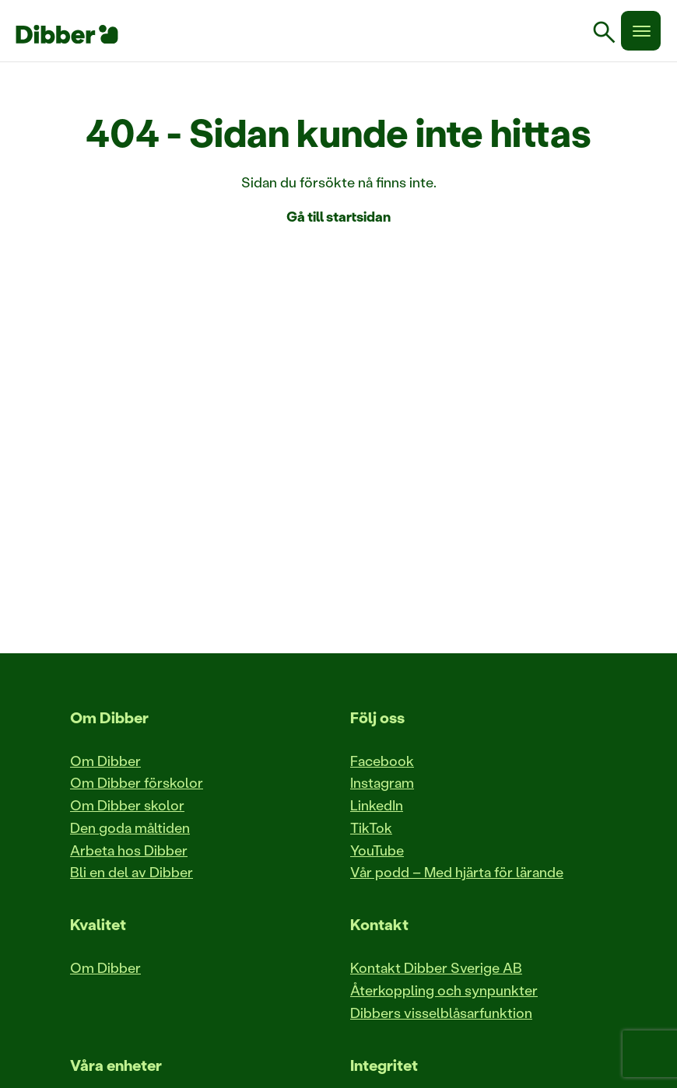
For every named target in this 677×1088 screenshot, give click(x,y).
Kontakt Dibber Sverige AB (436, 967)
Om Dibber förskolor (136, 782)
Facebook (382, 760)
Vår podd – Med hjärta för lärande (456, 871)
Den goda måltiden (130, 827)
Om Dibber (105, 760)
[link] (610, 34)
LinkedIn (376, 805)
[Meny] (641, 31)
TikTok (371, 827)
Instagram (382, 782)
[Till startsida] (67, 34)
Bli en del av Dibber (131, 871)
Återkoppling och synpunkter (444, 990)
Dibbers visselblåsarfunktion (441, 1012)
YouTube (377, 850)
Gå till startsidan (338, 216)
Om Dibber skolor (127, 805)
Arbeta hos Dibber (129, 850)
